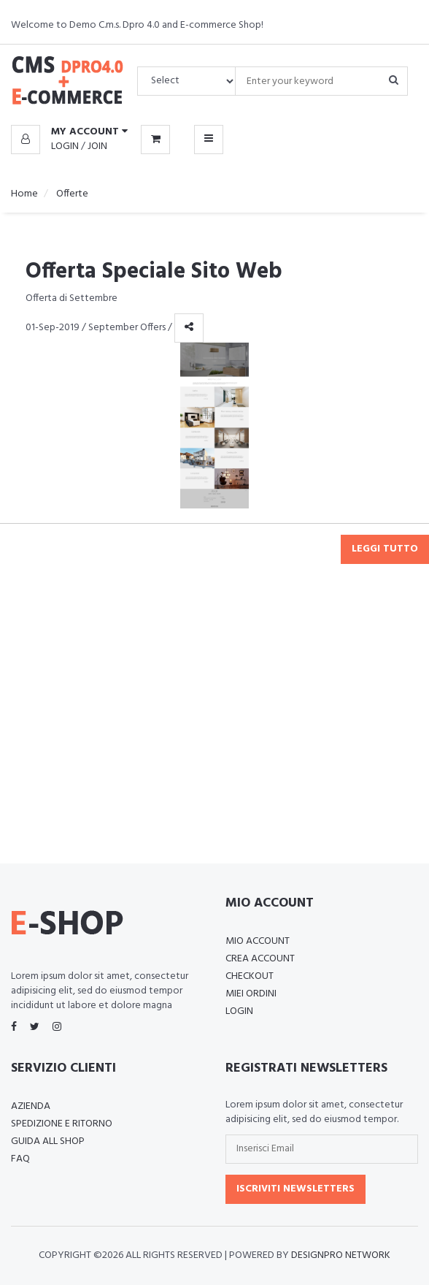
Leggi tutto (385, 549)
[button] (69, 132)
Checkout (249, 976)
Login (65, 146)
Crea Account (260, 958)
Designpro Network (340, 1255)
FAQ (20, 1159)
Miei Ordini (251, 993)
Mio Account (257, 941)
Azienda (30, 1106)
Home (24, 194)
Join (97, 146)
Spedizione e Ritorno (61, 1124)
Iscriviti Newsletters (295, 1189)
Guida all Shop (48, 1141)
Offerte (71, 194)
